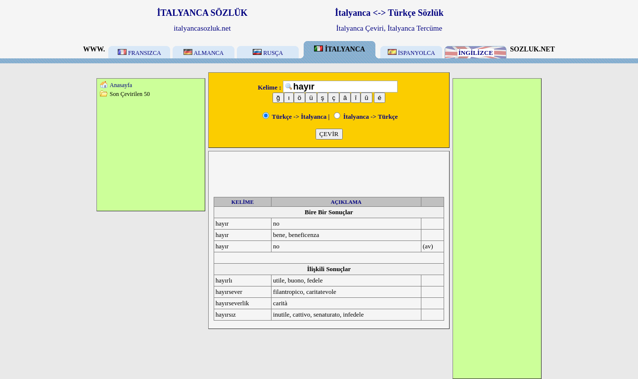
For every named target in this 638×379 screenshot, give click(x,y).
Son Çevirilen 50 (130, 94)
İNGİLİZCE (475, 52)
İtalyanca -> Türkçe (366, 116)
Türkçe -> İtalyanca (295, 116)
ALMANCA (203, 52)
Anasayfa (121, 85)
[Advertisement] (150, 153)
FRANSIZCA (139, 52)
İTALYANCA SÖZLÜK (202, 13)
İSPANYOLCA (411, 52)
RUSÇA (268, 52)
